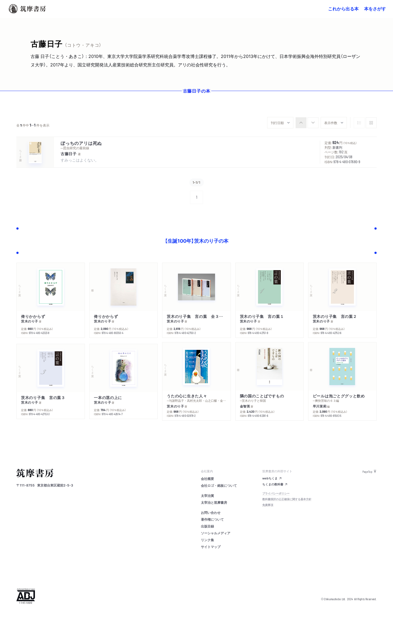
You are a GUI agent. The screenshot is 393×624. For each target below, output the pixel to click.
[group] (307, 122)
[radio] (301, 122)
